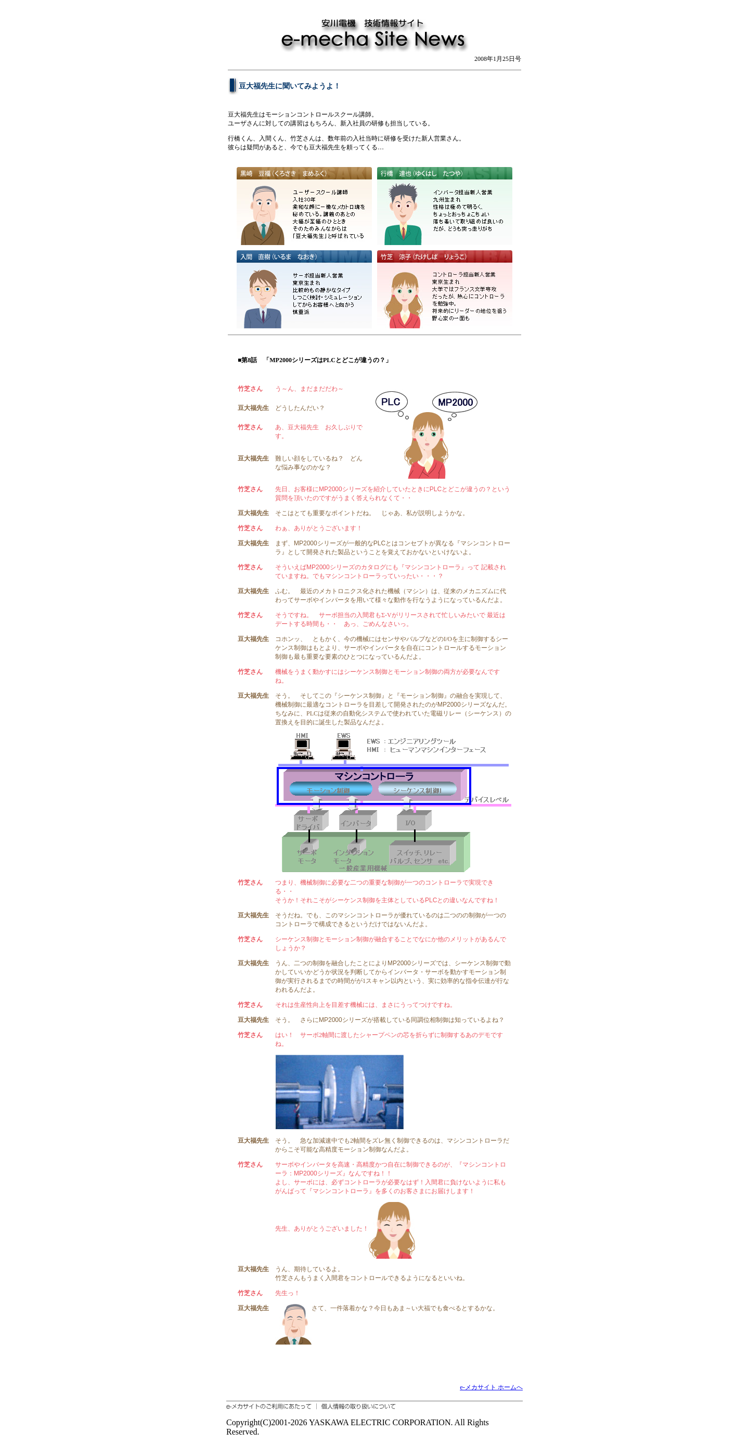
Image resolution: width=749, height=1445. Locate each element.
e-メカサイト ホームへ (491, 1387)
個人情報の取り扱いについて (356, 1406)
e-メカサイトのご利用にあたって (271, 1406)
